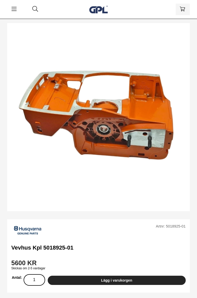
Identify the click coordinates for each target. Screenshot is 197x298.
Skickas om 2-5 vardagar (28, 268)
